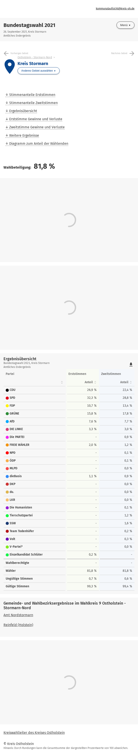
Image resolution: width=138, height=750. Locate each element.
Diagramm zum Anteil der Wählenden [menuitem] (38, 143)
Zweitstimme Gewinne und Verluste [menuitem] (37, 127)
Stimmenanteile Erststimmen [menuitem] (32, 95)
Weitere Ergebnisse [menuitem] (24, 135)
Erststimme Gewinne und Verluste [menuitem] (35, 119)
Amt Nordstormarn (18, 615)
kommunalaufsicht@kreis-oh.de (115, 8)
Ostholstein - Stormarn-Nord (35, 57)
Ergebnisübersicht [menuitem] (23, 111)
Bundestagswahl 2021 (29, 25)
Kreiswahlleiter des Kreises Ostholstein (34, 733)
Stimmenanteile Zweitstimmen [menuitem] (33, 103)
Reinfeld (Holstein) (18, 625)
